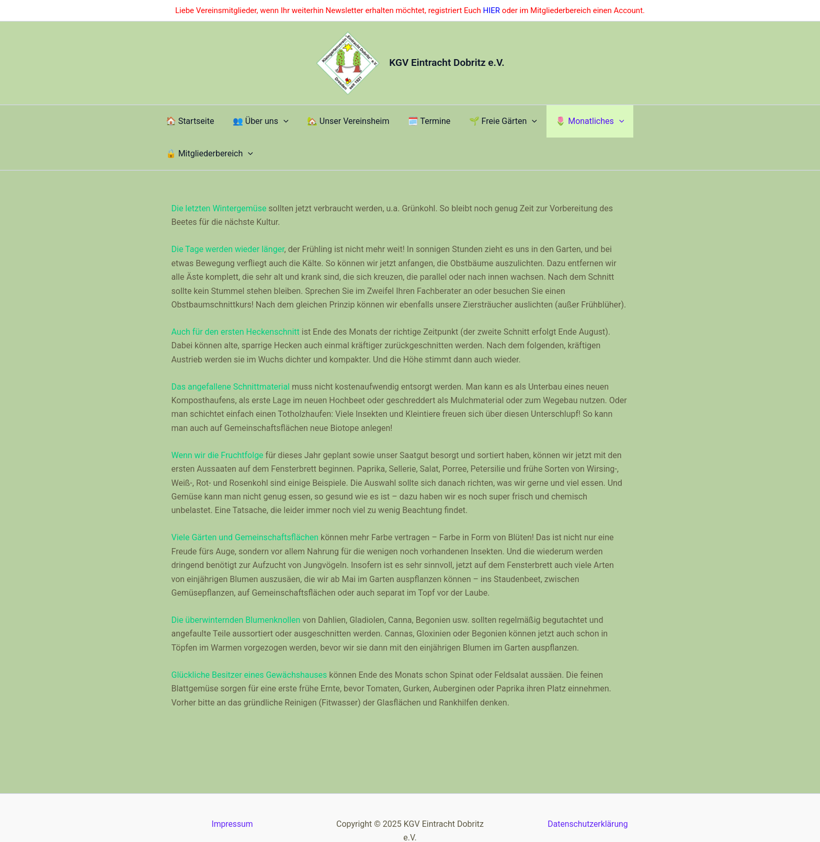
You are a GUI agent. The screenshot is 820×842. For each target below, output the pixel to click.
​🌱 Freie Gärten (453, 124)
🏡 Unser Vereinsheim (322, 124)
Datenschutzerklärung (588, 797)
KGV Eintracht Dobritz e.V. (446, 62)
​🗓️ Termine (391, 124)
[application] (270, 124)
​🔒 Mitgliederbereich (612, 124)
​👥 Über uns (247, 124)
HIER (491, 10)
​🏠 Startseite (188, 124)
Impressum (232, 797)
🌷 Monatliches (527, 124)
